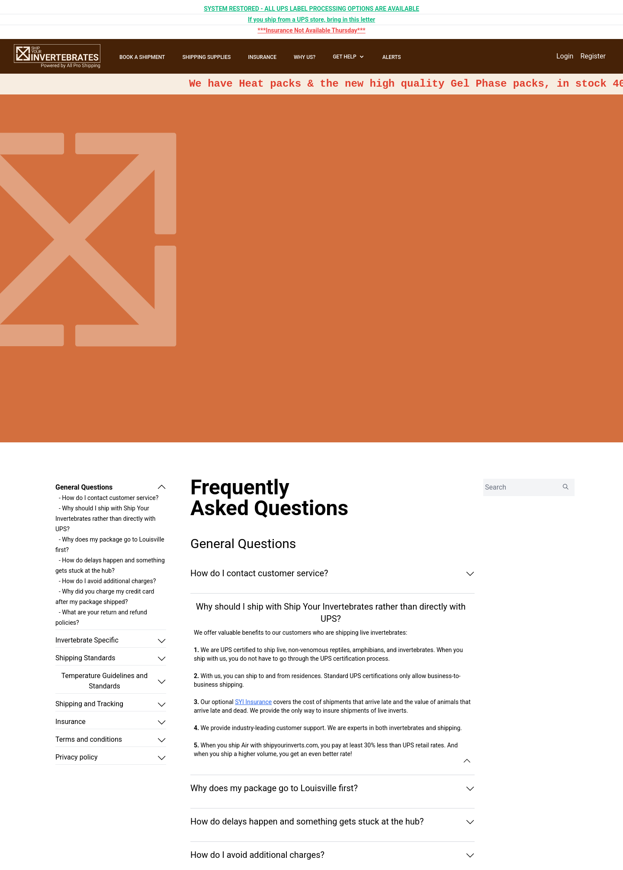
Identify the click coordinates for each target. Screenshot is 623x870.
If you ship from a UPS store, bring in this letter (311, 19)
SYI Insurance (253, 701)
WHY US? (304, 57)
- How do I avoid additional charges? (107, 581)
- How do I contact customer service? (108, 497)
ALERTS (391, 57)
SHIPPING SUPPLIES (206, 57)
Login (564, 56)
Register (593, 56)
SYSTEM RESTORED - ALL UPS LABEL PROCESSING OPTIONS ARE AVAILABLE (311, 8)
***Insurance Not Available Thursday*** (311, 30)
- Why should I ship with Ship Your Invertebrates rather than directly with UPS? (105, 518)
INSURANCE (262, 57)
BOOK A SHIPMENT (142, 57)
